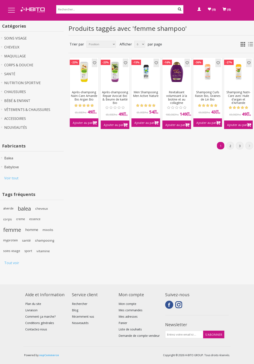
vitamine (43, 251)
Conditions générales (39, 323)
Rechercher (79, 304)
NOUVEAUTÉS (15, 127)
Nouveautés (80, 323)
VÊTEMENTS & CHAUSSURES (27, 109)
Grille (242, 44)
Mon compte (127, 304)
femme (12, 230)
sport (28, 251)
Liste (250, 44)
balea (24, 208)
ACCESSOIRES (15, 118)
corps (7, 219)
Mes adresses (128, 316)
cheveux (41, 208)
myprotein (10, 240)
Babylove (11, 167)
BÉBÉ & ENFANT (17, 100)
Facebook (169, 305)
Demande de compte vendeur (139, 336)
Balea (8, 158)
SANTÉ (9, 74)
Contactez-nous (36, 329)
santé (26, 240)
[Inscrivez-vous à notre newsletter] (184, 334)
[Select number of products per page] (139, 44)
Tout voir (11, 263)
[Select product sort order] (101, 44)
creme (20, 219)
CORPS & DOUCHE (18, 65)
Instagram (179, 305)
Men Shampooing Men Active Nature (146, 94)
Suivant (249, 145)
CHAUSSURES (15, 91)
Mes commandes (130, 310)
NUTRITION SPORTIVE (22, 83)
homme (31, 229)
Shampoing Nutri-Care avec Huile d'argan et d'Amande (238, 98)
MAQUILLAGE (15, 56)
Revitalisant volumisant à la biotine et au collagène (176, 98)
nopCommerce (49, 355)
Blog (75, 310)
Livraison (31, 310)
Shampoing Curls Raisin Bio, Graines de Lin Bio (208, 96)
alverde (8, 208)
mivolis (47, 230)
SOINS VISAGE (15, 38)
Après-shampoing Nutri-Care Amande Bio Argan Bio (84, 96)
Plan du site (33, 304)
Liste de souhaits (130, 329)
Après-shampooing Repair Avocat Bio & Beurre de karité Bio (115, 98)
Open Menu (11, 10)
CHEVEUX (11, 47)
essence (34, 219)
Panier (123, 323)
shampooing (44, 240)
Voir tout (11, 178)
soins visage (11, 251)
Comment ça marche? (40, 316)
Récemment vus (83, 316)
